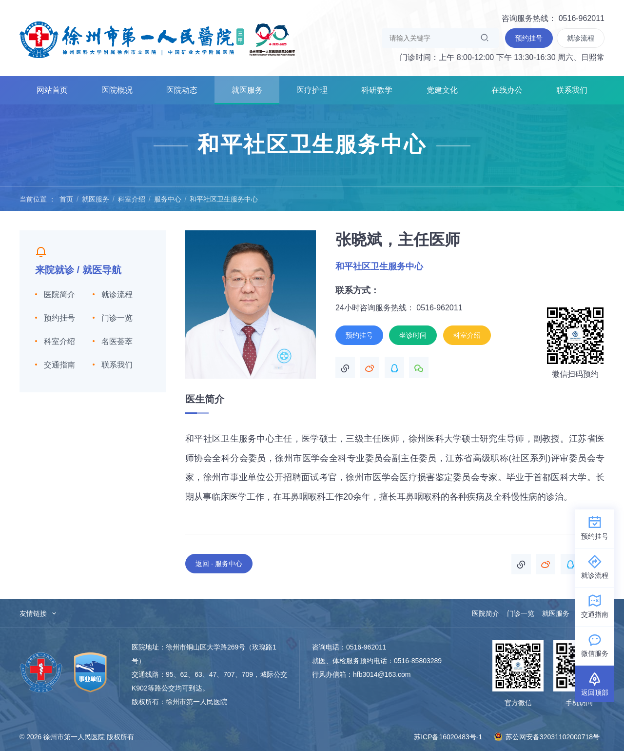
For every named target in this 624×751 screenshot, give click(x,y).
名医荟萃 (117, 341)
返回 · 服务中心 (218, 564)
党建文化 (442, 90)
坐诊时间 (413, 335)
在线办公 (507, 90)
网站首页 (52, 90)
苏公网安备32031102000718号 (547, 736)
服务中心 (167, 199)
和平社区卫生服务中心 (224, 199)
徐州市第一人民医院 (157, 39)
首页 (66, 199)
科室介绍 (131, 199)
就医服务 (247, 90)
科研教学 (376, 90)
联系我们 (571, 90)
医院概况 (117, 90)
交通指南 (59, 365)
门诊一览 (117, 318)
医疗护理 (312, 90)
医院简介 (59, 294)
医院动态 (181, 90)
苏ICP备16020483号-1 (448, 737)
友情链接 (39, 613)
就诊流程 (117, 294)
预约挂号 (59, 318)
